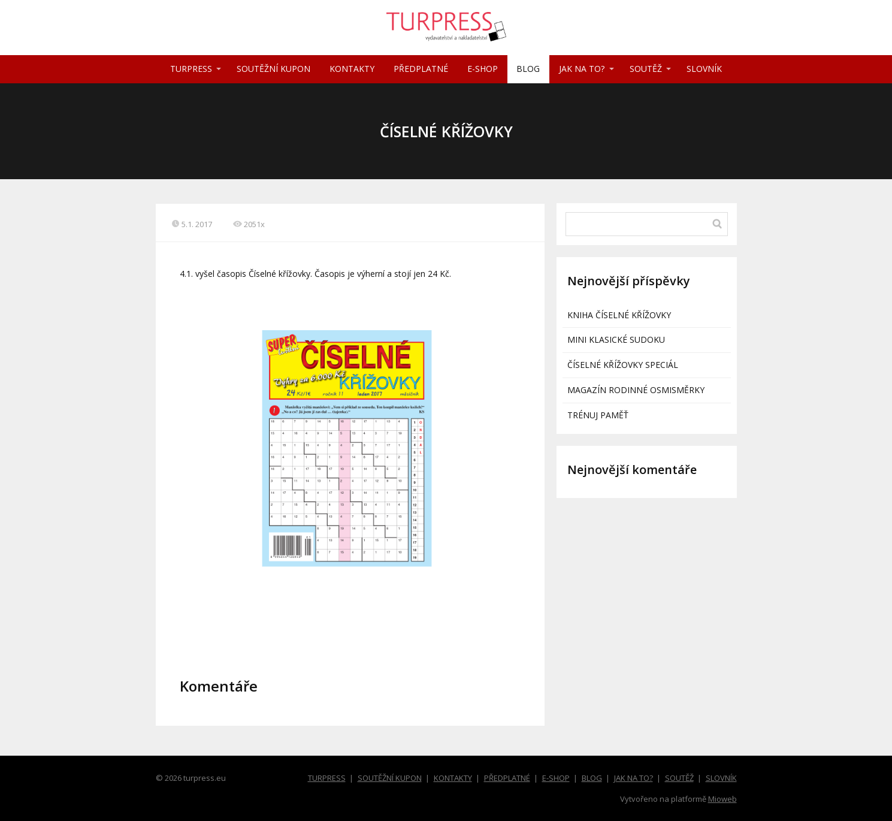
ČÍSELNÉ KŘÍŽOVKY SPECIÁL (622, 364)
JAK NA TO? (581, 68)
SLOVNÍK (704, 68)
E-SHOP (482, 68)
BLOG (528, 68)
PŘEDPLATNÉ (421, 68)
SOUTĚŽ (646, 68)
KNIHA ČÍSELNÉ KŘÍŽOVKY (619, 315)
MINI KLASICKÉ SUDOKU (616, 339)
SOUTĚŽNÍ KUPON (273, 68)
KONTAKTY (351, 68)
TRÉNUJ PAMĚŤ (597, 415)
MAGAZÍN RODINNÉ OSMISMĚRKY (635, 390)
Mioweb (722, 798)
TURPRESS (191, 68)
